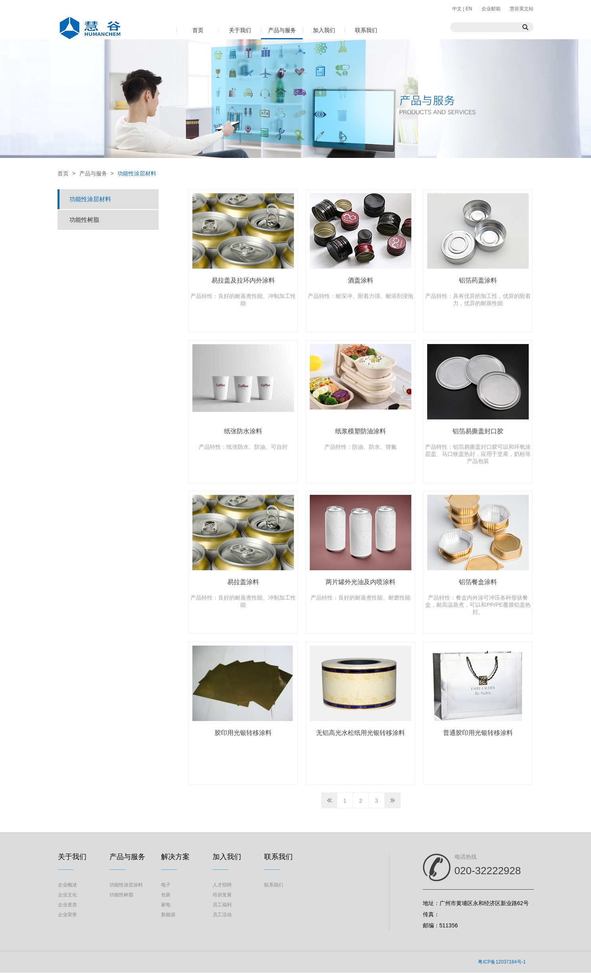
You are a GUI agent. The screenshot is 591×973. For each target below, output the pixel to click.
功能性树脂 (84, 219)
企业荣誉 (67, 914)
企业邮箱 (491, 9)
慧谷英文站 (521, 9)
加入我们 (324, 30)
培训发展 (222, 895)
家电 (166, 905)
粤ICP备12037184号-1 (502, 962)
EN (468, 9)
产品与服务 (282, 30)
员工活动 (222, 914)
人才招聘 (222, 885)
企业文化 (67, 895)
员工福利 (222, 905)
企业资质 (67, 905)
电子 (166, 885)
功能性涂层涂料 (126, 885)
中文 (457, 9)
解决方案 (175, 857)
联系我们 (366, 30)
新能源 (168, 914)
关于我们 (240, 30)
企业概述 (67, 885)
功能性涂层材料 (136, 173)
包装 (166, 895)
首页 (197, 30)
